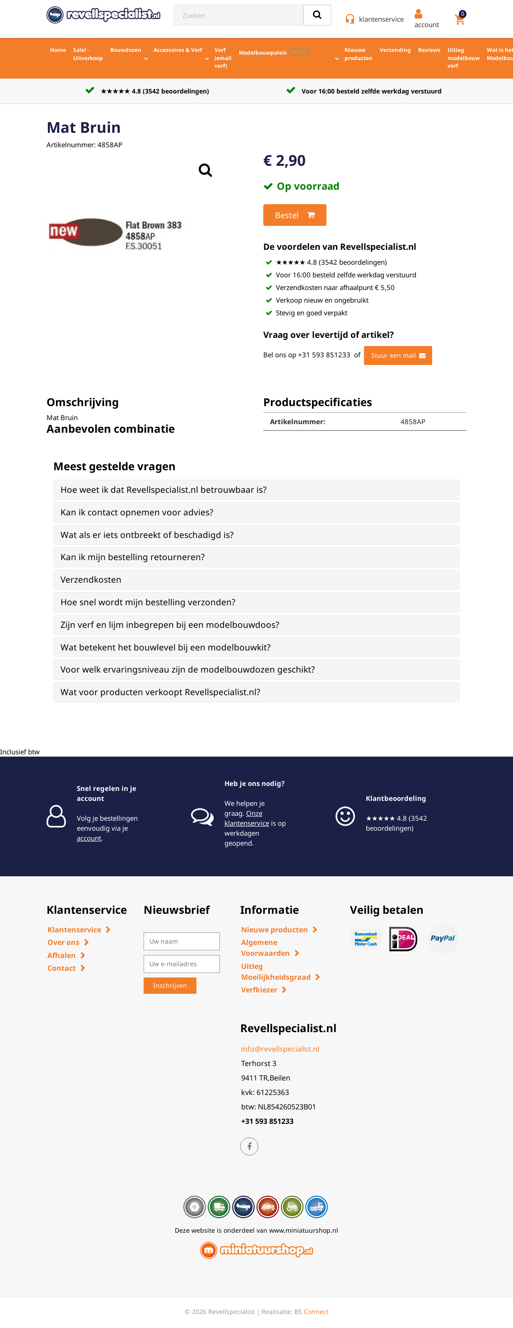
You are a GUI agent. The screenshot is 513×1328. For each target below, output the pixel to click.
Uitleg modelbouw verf (464, 58)
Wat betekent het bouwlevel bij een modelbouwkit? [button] (165, 647)
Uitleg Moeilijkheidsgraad (276, 971)
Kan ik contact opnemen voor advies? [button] (137, 512)
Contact (61, 968)
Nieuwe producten (359, 54)
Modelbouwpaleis (274, 51)
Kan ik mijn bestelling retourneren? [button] (133, 557)
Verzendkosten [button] (91, 579)
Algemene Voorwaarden (265, 947)
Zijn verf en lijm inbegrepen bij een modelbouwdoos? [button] (170, 625)
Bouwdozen (125, 50)
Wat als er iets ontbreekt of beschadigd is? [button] (147, 535)
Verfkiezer (259, 990)
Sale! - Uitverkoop (88, 54)
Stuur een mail (398, 355)
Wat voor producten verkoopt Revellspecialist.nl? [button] (160, 692)
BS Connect (311, 1311)
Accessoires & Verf (178, 50)
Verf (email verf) (223, 58)
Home (58, 50)
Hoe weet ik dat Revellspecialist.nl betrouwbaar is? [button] (163, 490)
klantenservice (381, 18)
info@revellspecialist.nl (280, 1049)
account (89, 837)
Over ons (63, 942)
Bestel (295, 215)
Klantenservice (74, 930)
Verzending (395, 50)
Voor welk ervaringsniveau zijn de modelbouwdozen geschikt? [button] (188, 669)
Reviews (429, 50)
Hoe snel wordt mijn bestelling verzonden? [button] (148, 602)
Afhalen (61, 955)
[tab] (256, 490)
